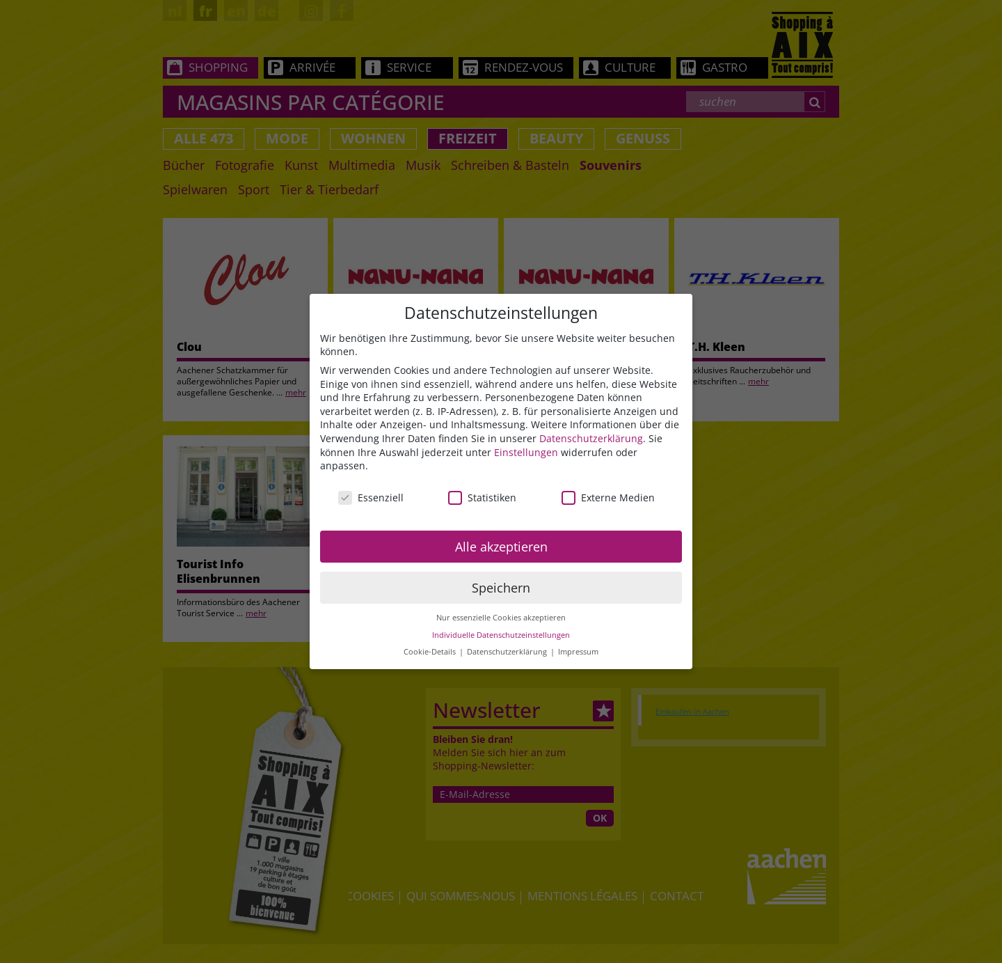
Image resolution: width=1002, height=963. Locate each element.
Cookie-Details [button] (431, 652)
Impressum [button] (578, 652)
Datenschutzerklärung (591, 438)
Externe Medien (608, 497)
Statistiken (482, 497)
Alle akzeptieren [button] (501, 546)
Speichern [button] (501, 587)
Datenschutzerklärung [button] (508, 652)
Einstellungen (526, 452)
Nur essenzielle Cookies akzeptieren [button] (501, 618)
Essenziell (371, 497)
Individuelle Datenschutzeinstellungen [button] (501, 635)
